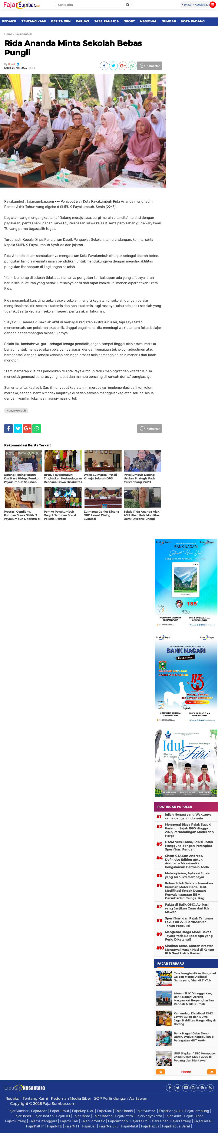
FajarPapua (150, 1126)
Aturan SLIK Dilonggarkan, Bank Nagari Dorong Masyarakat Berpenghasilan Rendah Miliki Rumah (194, 999)
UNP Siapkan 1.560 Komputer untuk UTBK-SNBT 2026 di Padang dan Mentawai (195, 1057)
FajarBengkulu (171, 1111)
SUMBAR (169, 21)
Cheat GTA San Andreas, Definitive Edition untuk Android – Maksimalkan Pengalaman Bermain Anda (187, 861)
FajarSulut (173, 1116)
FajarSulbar (193, 1116)
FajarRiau (104, 1111)
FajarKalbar (158, 1121)
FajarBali (89, 1126)
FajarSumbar (18, 1111)
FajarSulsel (69, 1121)
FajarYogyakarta (148, 1116)
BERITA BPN (60, 21)
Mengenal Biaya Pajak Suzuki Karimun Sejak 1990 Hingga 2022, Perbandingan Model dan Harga (189, 830)
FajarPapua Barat (176, 1126)
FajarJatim (124, 1116)
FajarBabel (22, 1116)
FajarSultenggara (43, 1121)
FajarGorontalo (93, 1121)
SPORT (129, 21)
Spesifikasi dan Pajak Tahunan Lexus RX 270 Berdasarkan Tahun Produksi (189, 922)
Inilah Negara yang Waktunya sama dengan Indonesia (188, 816)
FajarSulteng (15, 1121)
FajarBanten (43, 1116)
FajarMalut (129, 1126)
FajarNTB (54, 1126)
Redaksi (12, 1098)
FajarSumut (59, 1111)
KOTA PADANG (193, 21)
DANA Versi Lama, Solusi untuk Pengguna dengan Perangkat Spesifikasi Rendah (189, 845)
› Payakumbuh (22, 34)
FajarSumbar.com (59, 1103)
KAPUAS (82, 21)
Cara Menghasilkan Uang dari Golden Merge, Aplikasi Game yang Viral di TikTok (195, 977)
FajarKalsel (203, 1121)
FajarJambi (124, 1111)
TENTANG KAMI (34, 21)
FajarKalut (138, 1121)
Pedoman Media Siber (71, 1098)
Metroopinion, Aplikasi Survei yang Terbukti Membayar (187, 875)
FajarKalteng (180, 1121)
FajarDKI (63, 1116)
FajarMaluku (109, 1126)
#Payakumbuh (16, 410)
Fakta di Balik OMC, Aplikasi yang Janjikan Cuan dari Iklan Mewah (188, 908)
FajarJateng (103, 1116)
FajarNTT (72, 1126)
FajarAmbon (118, 1121)
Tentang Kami (35, 1098)
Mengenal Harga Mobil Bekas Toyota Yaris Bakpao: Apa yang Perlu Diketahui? (189, 935)
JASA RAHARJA (106, 21)
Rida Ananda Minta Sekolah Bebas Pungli (73, 48)
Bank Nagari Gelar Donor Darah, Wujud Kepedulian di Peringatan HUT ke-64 (194, 1037)
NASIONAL (148, 21)
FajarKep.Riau (83, 1111)
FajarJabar (81, 1116)
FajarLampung (197, 1111)
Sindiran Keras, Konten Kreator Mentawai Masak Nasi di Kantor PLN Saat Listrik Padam (189, 949)
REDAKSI (9, 21)
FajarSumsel (146, 1111)
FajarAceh (39, 1111)
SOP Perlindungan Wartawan (120, 1098)
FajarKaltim (35, 1126)
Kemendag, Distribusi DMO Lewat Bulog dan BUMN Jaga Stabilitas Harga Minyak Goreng (195, 1019)
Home (8, 34)
